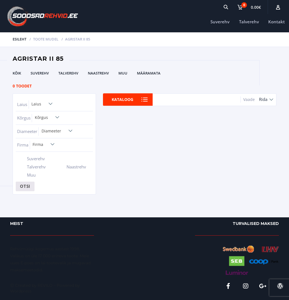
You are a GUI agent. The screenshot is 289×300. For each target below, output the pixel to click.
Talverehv (249, 21)
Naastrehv (98, 73)
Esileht (19, 39)
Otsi (25, 186)
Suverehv (220, 21)
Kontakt (276, 21)
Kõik (17, 73)
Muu (122, 73)
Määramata (148, 73)
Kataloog (123, 99)
